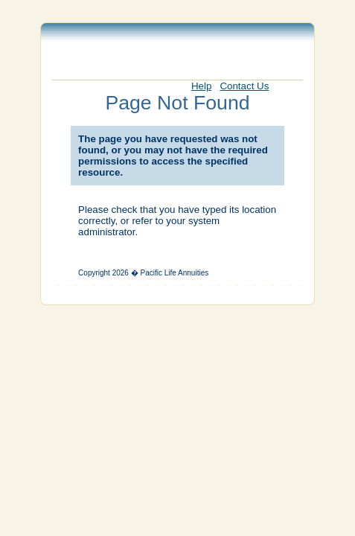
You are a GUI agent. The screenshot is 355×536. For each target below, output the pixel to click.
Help (201, 86)
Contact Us (244, 86)
